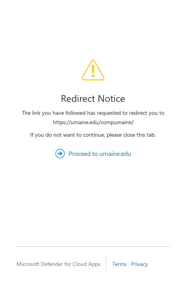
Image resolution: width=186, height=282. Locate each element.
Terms (119, 264)
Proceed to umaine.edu (100, 153)
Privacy (139, 264)
